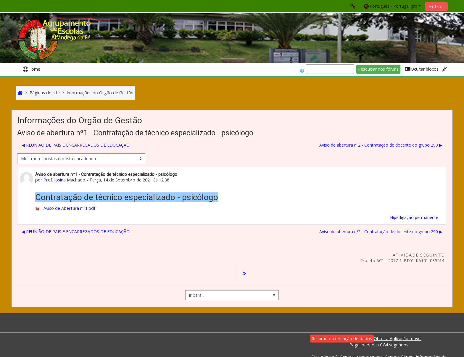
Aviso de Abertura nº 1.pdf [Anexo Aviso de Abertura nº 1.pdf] (65, 208)
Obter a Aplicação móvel (397, 323)
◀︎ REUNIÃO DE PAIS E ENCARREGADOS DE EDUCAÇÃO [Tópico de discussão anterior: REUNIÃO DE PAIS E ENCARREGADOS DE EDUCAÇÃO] (76, 145)
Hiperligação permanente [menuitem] (414, 217)
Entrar (436, 6)
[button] (392, 6)
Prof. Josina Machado (64, 180)
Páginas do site (45, 92)
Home (31, 69)
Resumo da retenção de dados (342, 323)
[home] (55, 39)
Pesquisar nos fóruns (378, 69)
